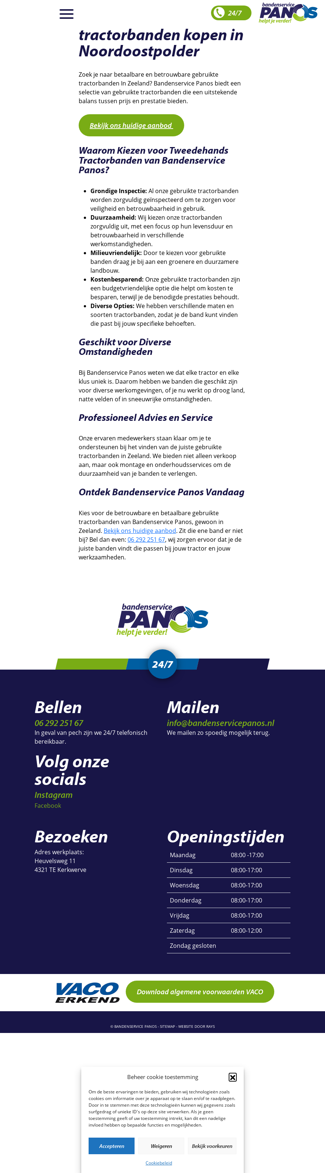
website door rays (196, 1030)
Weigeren (161, 1145)
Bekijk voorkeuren (212, 1145)
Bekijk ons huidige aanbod (131, 125)
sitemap (167, 1030)
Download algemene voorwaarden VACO (200, 995)
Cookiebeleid (159, 1163)
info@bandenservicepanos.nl (220, 726)
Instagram (54, 798)
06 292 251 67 (146, 539)
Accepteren (111, 1145)
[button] (232, 1077)
